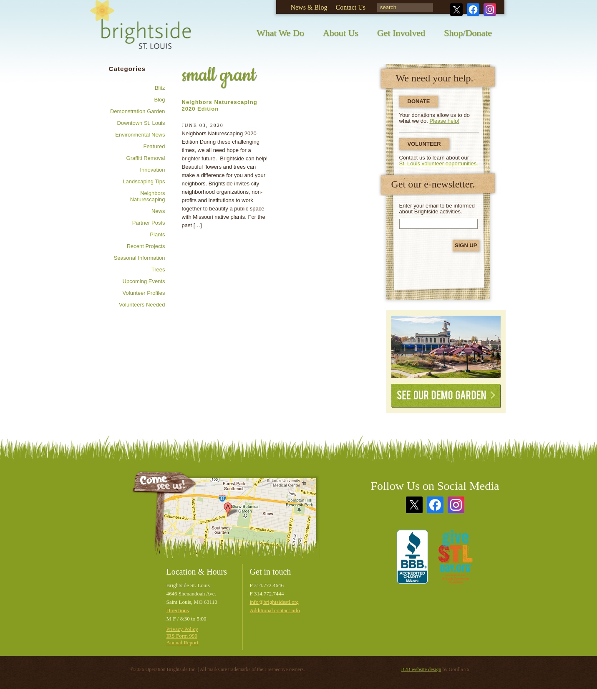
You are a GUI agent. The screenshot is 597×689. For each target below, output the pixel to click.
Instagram (490, 9)
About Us (340, 33)
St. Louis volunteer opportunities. (438, 163)
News (158, 211)
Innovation (152, 170)
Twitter (456, 9)
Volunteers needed (142, 304)
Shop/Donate (468, 33)
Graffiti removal (145, 158)
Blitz (160, 88)
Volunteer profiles (144, 293)
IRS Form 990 (181, 636)
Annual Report (182, 642)
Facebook (473, 9)
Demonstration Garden (137, 111)
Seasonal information (139, 258)
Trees (158, 269)
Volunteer (424, 144)
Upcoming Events (144, 281)
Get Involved (401, 33)
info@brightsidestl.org (274, 602)
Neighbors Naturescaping (147, 196)
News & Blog (308, 7)
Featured (154, 146)
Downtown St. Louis (141, 123)
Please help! (445, 121)
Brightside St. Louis (140, 30)
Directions (177, 610)
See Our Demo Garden (446, 396)
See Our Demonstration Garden (446, 347)
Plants (157, 234)
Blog (159, 99)
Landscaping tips (144, 181)
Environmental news (140, 135)
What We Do (280, 33)
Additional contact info (275, 610)
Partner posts (148, 223)
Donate (419, 101)
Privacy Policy (182, 629)
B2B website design (421, 669)
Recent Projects (146, 246)
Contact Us (350, 7)
